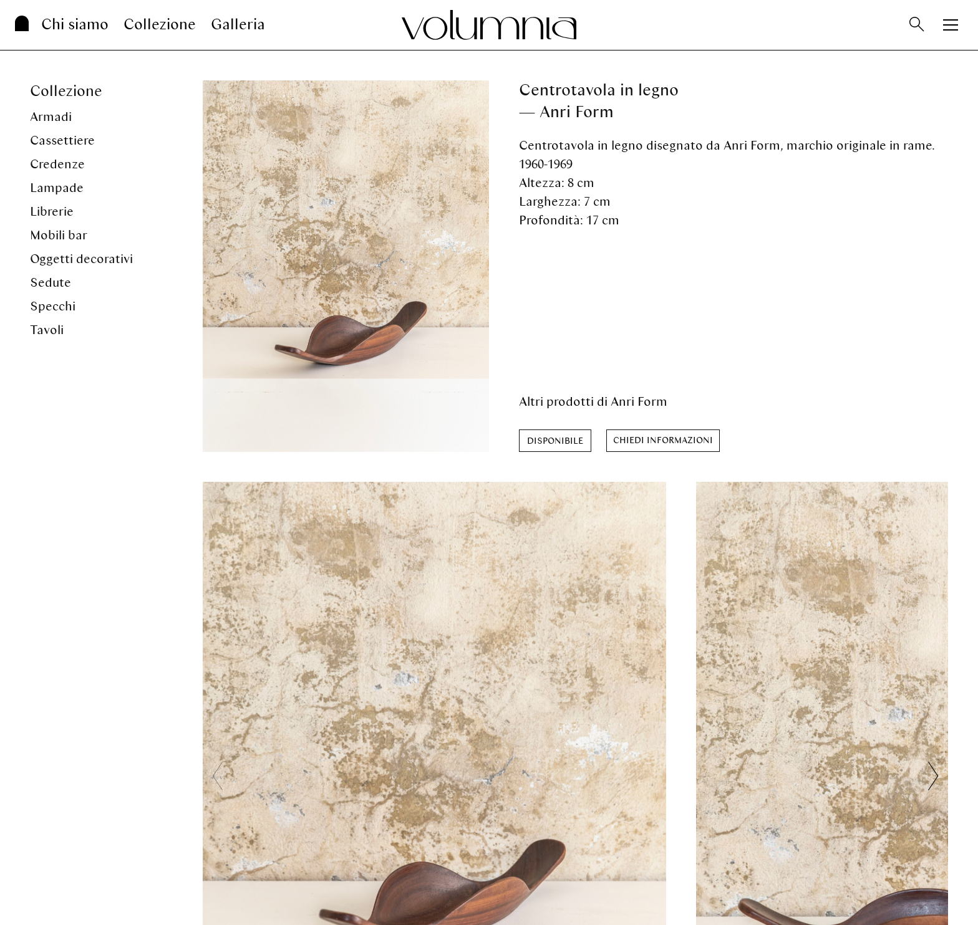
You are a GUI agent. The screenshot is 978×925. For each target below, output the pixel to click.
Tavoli (47, 330)
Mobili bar (58, 235)
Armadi (51, 116)
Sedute (50, 282)
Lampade (57, 188)
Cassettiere (62, 140)
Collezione (159, 24)
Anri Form (639, 401)
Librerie (52, 211)
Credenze (57, 164)
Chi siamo (75, 24)
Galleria (238, 24)
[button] (933, 776)
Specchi (52, 306)
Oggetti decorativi (81, 259)
